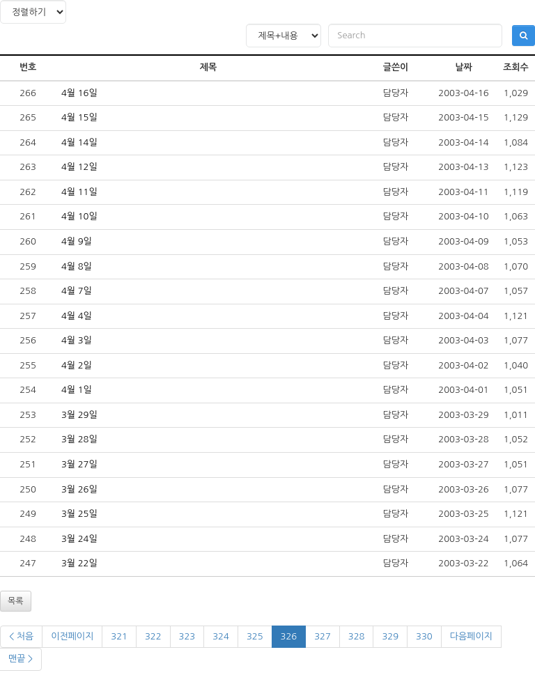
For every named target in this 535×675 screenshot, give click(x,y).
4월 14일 (79, 142)
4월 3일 (76, 340)
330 (424, 636)
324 (220, 636)
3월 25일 (79, 513)
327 (322, 636)
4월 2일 (76, 365)
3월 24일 (79, 538)
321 (119, 636)
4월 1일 (76, 389)
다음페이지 (471, 636)
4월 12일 (79, 166)
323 (187, 636)
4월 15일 (79, 117)
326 (289, 636)
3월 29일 (79, 414)
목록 (16, 601)
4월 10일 (79, 216)
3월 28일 (79, 439)
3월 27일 (79, 464)
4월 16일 (79, 93)
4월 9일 (76, 241)
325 (255, 636)
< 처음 (21, 636)
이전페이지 (72, 636)
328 (356, 636)
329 (390, 636)
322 (153, 636)
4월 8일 (76, 266)
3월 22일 (79, 563)
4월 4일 (76, 315)
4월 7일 (76, 290)
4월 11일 (79, 191)
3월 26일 (79, 489)
